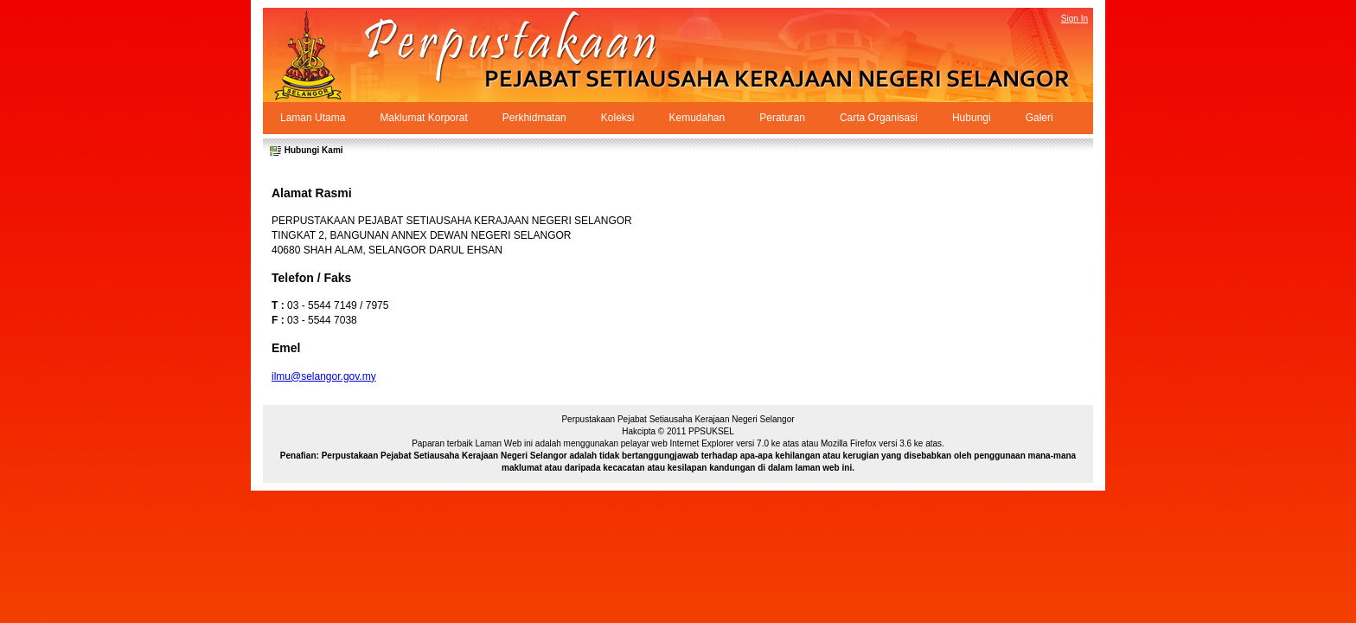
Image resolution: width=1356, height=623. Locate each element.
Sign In (1074, 18)
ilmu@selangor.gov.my (324, 376)
